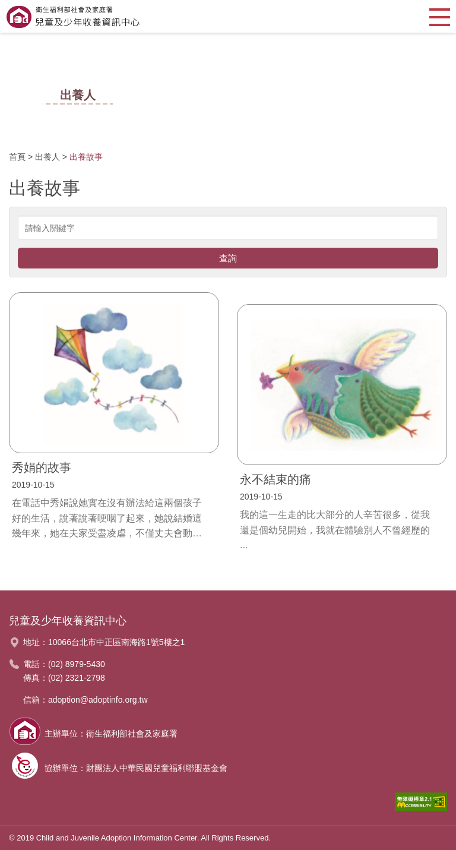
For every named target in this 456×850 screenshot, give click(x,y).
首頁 (17, 157)
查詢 (228, 258)
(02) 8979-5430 (76, 664)
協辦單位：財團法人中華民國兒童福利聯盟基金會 (136, 768)
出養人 (47, 157)
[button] (439, 16)
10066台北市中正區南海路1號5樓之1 (116, 642)
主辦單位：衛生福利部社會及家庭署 (111, 733)
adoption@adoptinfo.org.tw (98, 699)
